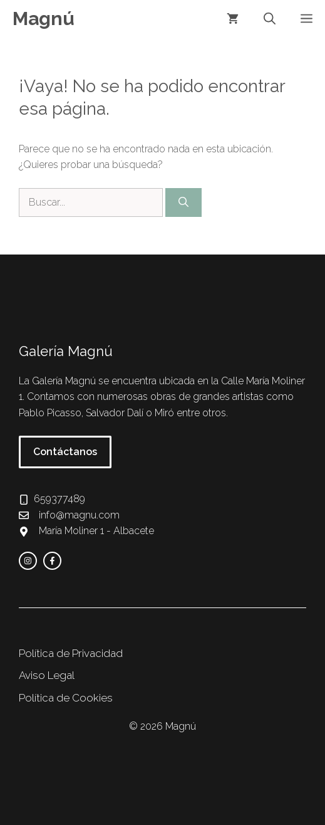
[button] (269, 19)
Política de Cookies (66, 697)
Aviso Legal (47, 675)
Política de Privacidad (71, 653)
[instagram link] (28, 561)
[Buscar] (183, 202)
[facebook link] (52, 561)
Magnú (44, 18)
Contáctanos (65, 452)
